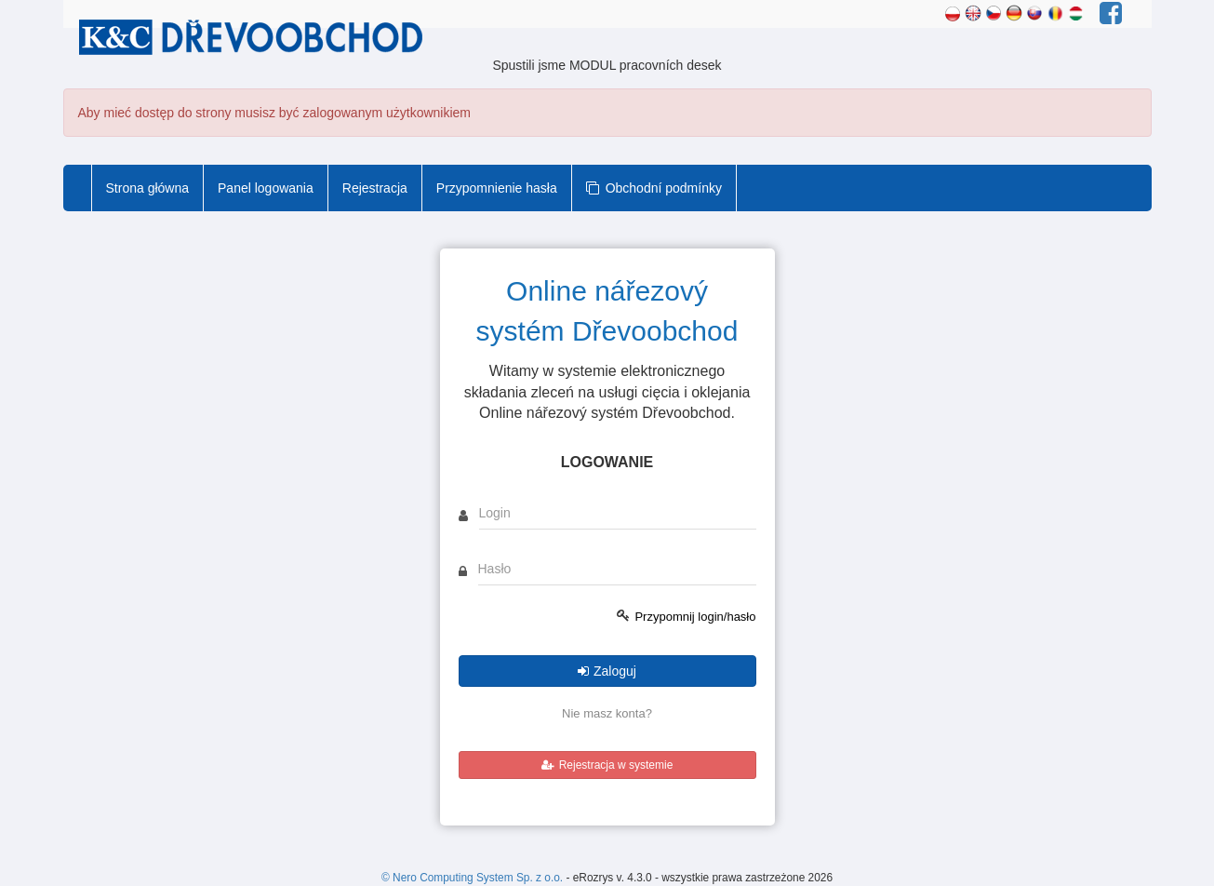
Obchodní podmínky (654, 188)
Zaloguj (607, 671)
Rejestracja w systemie (607, 765)
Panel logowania (266, 188)
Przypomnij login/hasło (694, 617)
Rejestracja (374, 188)
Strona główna (148, 188)
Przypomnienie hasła (496, 188)
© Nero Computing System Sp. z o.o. (473, 877)
